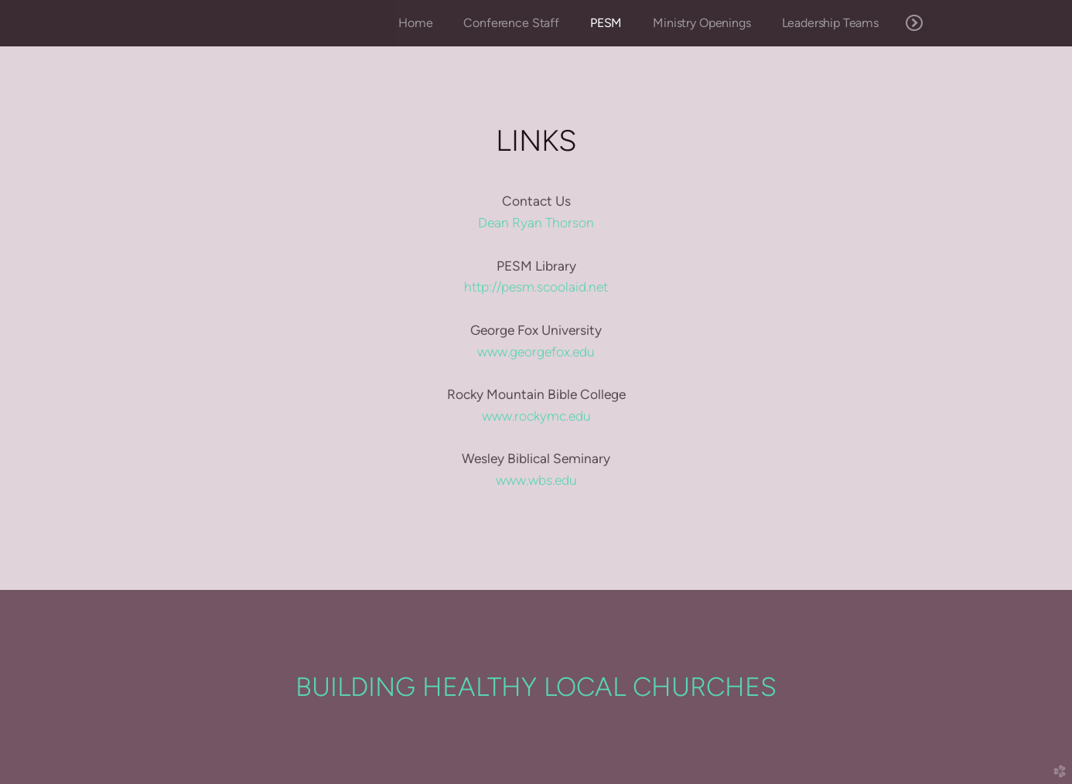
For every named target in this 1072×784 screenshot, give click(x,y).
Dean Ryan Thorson (536, 222)
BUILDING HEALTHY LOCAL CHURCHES (536, 686)
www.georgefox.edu (536, 352)
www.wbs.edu (536, 480)
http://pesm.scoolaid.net (536, 287)
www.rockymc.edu (536, 416)
